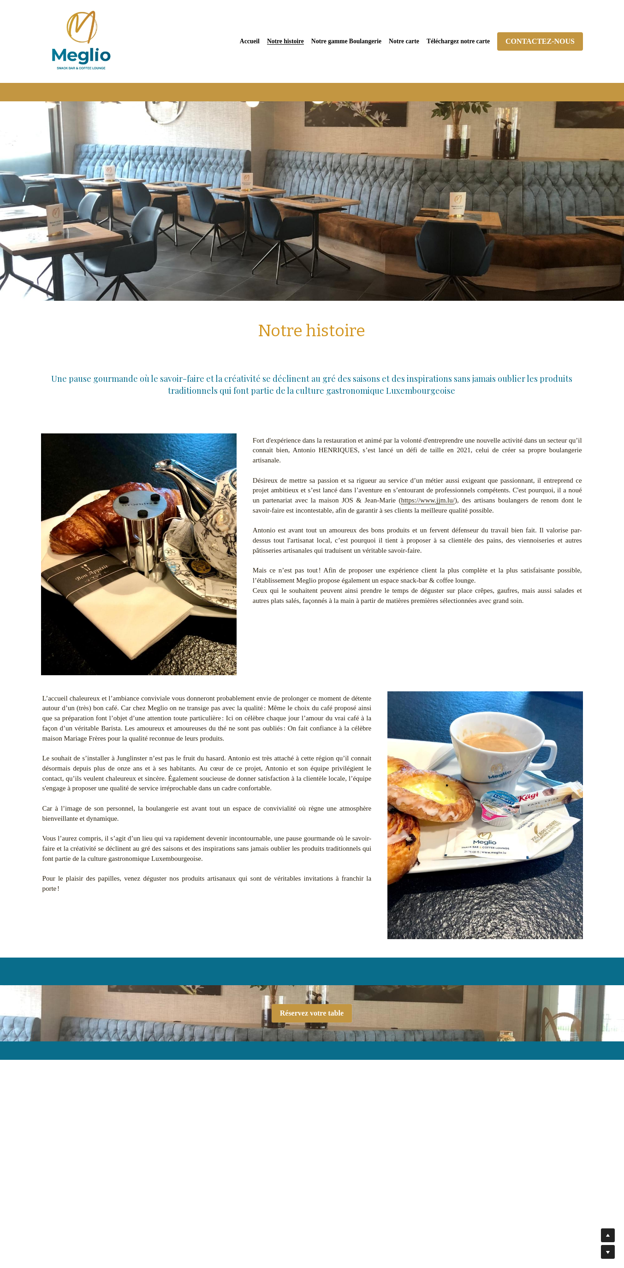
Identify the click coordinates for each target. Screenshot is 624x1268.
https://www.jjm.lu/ (428, 500)
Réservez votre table (312, 1013)
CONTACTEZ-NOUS (540, 41)
